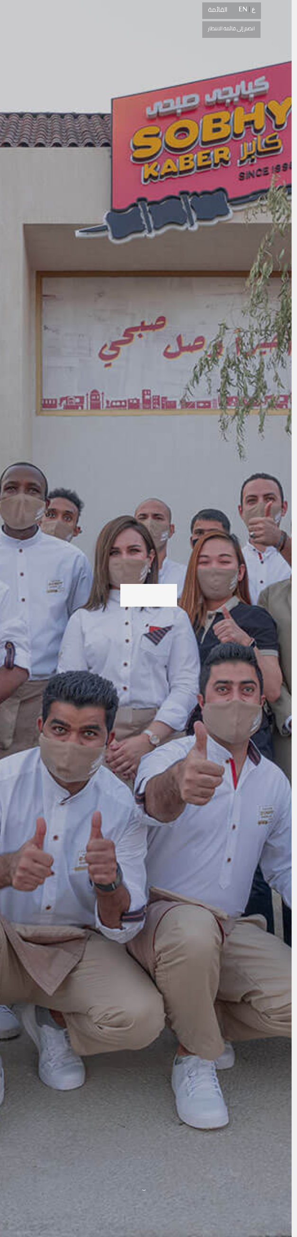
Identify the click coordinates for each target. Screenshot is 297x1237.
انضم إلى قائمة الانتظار (231, 28)
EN (243, 9)
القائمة (217, 9)
